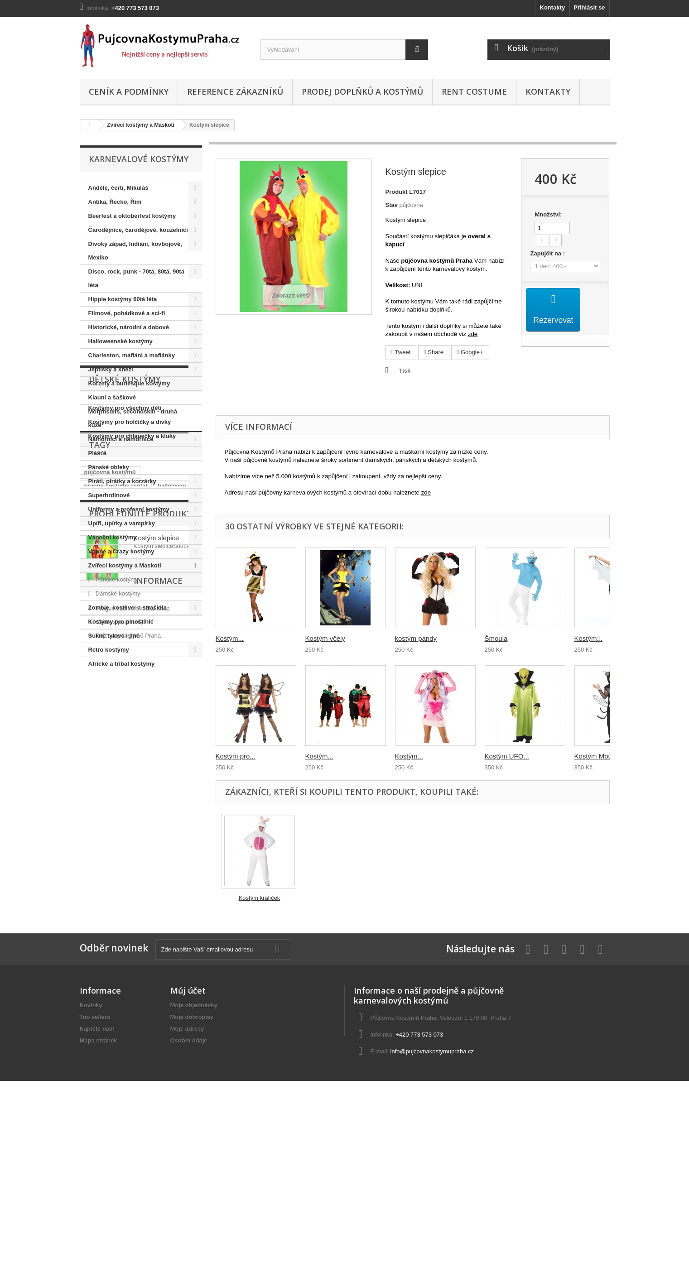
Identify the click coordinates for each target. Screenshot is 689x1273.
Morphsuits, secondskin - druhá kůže (132, 418)
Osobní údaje (188, 1202)
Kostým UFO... (507, 756)
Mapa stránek (98, 1202)
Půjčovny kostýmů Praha (127, 1052)
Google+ (470, 352)
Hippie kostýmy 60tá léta (122, 299)
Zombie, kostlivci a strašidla (127, 607)
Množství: (548, 214)
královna (173, 844)
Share (433, 352)
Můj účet (188, 1152)
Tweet (401, 352)
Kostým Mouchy (598, 756)
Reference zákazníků (235, 91)
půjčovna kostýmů (110, 817)
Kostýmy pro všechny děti (125, 727)
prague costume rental (115, 830)
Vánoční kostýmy (112, 537)
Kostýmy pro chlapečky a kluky (132, 755)
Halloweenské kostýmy (120, 341)
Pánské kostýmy (116, 579)
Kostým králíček (259, 897)
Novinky (91, 1167)
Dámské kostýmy (117, 593)
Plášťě (97, 453)
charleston (99, 844)
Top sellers (95, 1179)
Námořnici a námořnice (121, 439)
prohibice (137, 844)
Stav (391, 205)
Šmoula (496, 638)
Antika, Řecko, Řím (115, 201)
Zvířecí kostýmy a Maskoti (140, 125)
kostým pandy (416, 638)
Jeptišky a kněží (110, 369)
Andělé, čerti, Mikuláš (118, 187)
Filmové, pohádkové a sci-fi (126, 313)
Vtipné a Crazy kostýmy (121, 551)
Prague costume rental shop (131, 1025)
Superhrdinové (109, 495)
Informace (113, 1000)
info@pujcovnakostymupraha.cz (432, 1213)
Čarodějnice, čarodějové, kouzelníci (138, 229)
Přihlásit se (589, 7)
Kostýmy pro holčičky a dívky (129, 741)
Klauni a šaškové (112, 397)
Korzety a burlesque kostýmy (129, 383)
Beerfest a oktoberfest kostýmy (132, 215)
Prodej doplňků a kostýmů (362, 91)
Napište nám (97, 1190)
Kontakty (552, 7)
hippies (94, 871)
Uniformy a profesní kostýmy (128, 509)
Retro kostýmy (108, 649)
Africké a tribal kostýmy (121, 663)
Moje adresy (187, 1190)
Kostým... (230, 638)
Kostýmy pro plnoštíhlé (121, 621)
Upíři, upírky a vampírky (121, 523)
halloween (172, 830)
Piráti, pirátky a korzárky (122, 481)
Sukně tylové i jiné (114, 635)
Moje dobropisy (192, 1179)
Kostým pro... (235, 756)
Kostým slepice (156, 931)
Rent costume (474, 91)
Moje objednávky (194, 1167)
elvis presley (153, 858)
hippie (92, 858)
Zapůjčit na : (548, 253)
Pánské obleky (108, 467)
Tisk (405, 370)
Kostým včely (325, 638)
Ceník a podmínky (129, 91)
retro (118, 858)
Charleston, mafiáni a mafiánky (131, 355)
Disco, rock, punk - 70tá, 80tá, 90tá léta (136, 278)
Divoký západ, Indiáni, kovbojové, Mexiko (135, 250)
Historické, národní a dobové (128, 327)
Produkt (396, 191)
